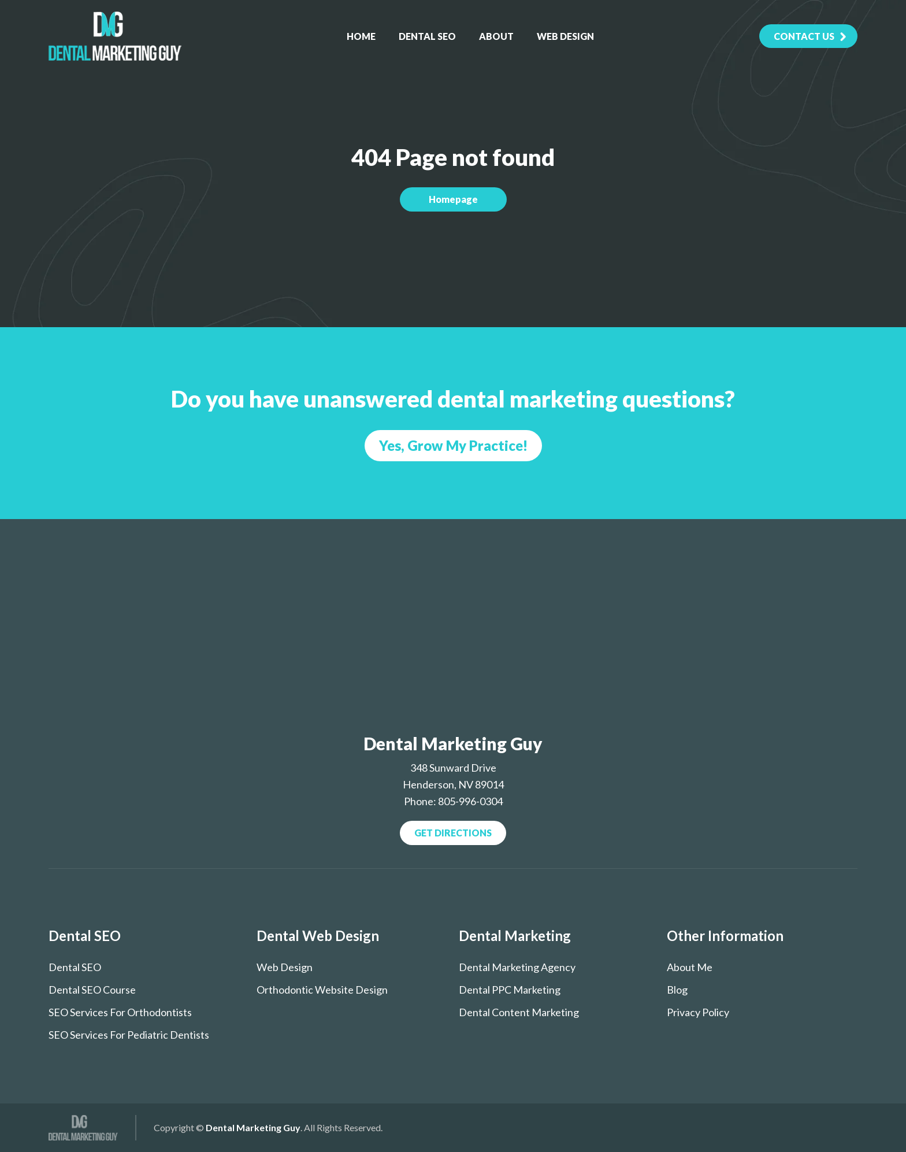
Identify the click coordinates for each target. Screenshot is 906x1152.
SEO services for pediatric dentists (129, 1034)
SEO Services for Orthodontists (120, 1012)
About (496, 36)
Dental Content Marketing (519, 1012)
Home (361, 36)
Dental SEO (427, 36)
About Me (689, 967)
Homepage (453, 199)
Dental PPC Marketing (509, 989)
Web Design (565, 36)
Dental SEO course (92, 989)
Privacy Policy (698, 1012)
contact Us (804, 36)
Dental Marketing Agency (517, 967)
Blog (677, 989)
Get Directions (453, 832)
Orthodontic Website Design (322, 989)
